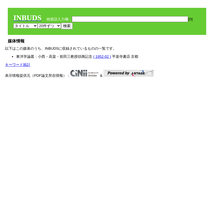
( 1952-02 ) (102, 56)
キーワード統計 (17, 65)
